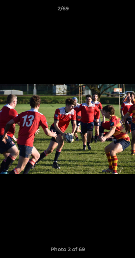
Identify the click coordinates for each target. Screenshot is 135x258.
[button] (109, 10)
